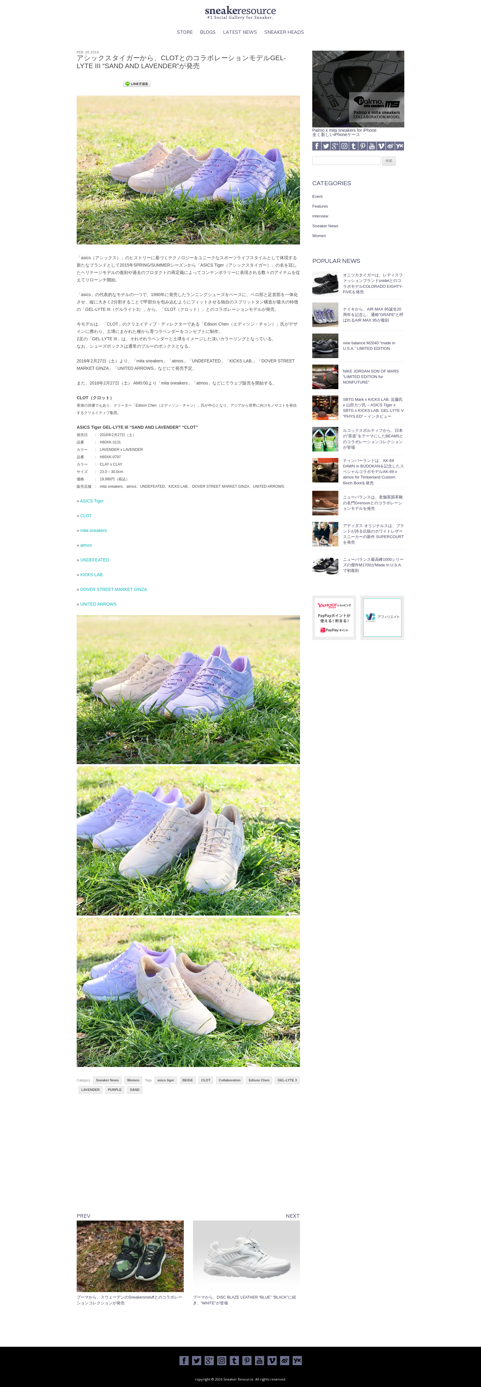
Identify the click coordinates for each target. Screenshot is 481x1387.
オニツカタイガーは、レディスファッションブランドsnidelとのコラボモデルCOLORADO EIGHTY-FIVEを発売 (373, 283)
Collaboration (229, 1080)
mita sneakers (93, 530)
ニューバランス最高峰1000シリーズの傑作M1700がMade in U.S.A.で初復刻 (373, 565)
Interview (320, 216)
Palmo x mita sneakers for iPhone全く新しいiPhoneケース (358, 130)
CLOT (86, 515)
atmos (86, 545)
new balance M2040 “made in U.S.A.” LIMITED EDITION (369, 346)
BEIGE (188, 1080)
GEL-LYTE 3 (287, 1080)
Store (185, 32)
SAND (134, 1090)
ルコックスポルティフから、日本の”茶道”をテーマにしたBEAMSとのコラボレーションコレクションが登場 (373, 439)
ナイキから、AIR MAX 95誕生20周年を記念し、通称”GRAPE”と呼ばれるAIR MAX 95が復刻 (373, 314)
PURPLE (115, 1090)
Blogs (208, 32)
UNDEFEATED (94, 559)
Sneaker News (107, 1080)
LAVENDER (90, 1090)
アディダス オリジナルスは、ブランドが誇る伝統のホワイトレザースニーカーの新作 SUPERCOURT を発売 (373, 534)
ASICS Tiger (92, 500)
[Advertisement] (188, 1158)
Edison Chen (259, 1080)
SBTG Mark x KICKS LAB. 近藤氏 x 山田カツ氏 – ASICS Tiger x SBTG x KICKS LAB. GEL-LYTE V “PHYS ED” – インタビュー (373, 408)
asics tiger (165, 1080)
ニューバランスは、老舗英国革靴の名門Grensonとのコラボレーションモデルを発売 (373, 502)
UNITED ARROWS (98, 604)
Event (317, 196)
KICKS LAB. (92, 574)
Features (320, 206)
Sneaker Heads (284, 32)
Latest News (240, 32)
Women (133, 1080)
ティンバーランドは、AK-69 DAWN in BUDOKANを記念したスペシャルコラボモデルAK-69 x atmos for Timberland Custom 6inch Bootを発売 (373, 471)
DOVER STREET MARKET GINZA (113, 589)
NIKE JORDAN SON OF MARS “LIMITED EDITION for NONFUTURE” (371, 377)
